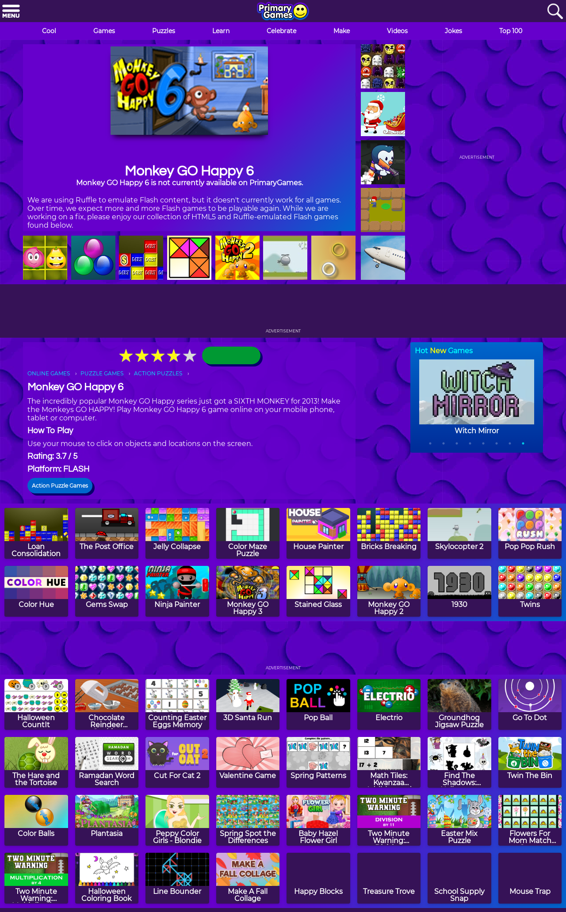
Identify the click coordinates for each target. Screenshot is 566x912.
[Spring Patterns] (318, 762)
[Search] (555, 12)
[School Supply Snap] (459, 878)
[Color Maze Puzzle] (248, 533)
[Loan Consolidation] (36, 533)
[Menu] (11, 12)
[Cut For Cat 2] (177, 762)
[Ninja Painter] (177, 591)
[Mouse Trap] (530, 878)
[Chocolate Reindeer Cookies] (107, 704)
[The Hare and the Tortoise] (36, 762)
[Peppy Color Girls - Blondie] (177, 820)
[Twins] (530, 591)
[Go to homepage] (283, 12)
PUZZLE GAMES (101, 373)
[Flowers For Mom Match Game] (530, 820)
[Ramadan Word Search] (107, 762)
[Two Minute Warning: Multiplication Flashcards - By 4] (36, 878)
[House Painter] (318, 533)
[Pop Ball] (318, 704)
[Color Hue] (36, 591)
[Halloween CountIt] (36, 704)
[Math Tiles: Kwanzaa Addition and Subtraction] (389, 762)
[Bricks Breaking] (389, 533)
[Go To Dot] (530, 704)
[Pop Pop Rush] (530, 533)
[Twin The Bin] (530, 762)
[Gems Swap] (107, 591)
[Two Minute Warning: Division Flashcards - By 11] (389, 820)
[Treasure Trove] (389, 878)
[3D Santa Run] (248, 704)
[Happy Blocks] (318, 878)
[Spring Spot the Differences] (248, 820)
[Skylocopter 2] (459, 533)
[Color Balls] (36, 820)
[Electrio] (389, 704)
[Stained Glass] (318, 591)
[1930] (459, 591)
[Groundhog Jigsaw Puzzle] (459, 704)
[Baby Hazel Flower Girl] (318, 820)
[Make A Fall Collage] (248, 878)
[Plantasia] (107, 820)
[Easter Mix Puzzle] (459, 820)
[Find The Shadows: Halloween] (459, 762)
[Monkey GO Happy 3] (248, 591)
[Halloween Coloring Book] (107, 878)
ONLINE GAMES (48, 373)
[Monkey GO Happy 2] (389, 591)
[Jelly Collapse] (177, 533)
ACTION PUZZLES (158, 373)
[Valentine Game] (248, 762)
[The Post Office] (107, 533)
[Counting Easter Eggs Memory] (177, 704)
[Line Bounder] (177, 878)
